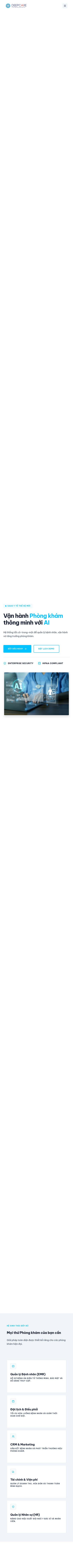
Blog (7, 1479)
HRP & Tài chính (12, 1456)
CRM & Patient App (14, 1452)
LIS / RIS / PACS (12, 1448)
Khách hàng (11, 1475)
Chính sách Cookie (48, 1538)
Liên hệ (8, 1483)
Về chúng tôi (11, 1471)
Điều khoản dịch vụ (24, 1538)
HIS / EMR (9, 1444)
